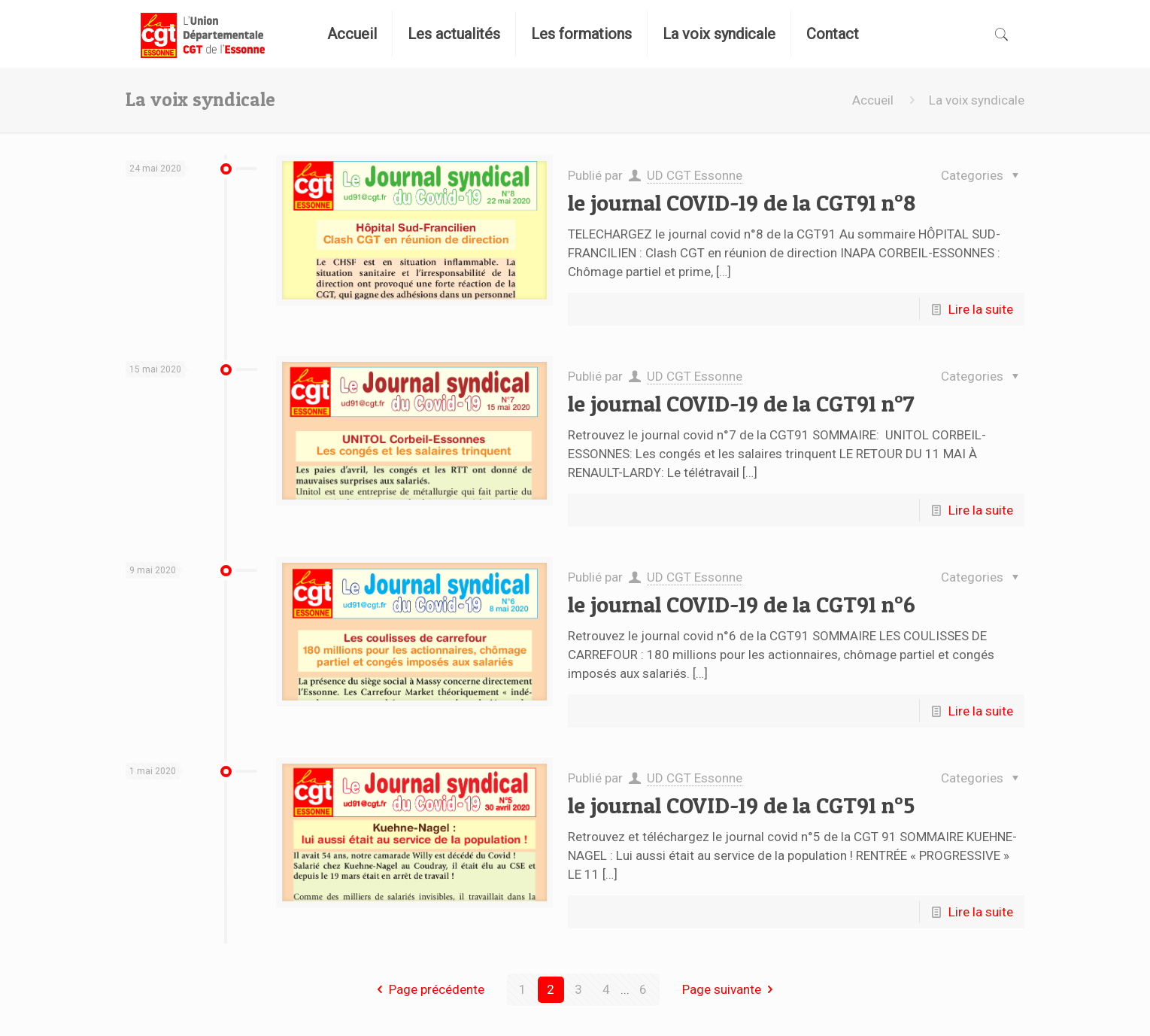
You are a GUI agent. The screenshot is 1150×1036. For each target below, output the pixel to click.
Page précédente (427, 989)
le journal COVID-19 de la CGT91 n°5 (741, 805)
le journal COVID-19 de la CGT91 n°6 (741, 604)
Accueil (873, 100)
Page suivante (730, 989)
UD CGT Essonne (694, 175)
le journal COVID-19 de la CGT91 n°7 (741, 403)
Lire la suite (980, 309)
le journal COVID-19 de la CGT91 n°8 (741, 202)
